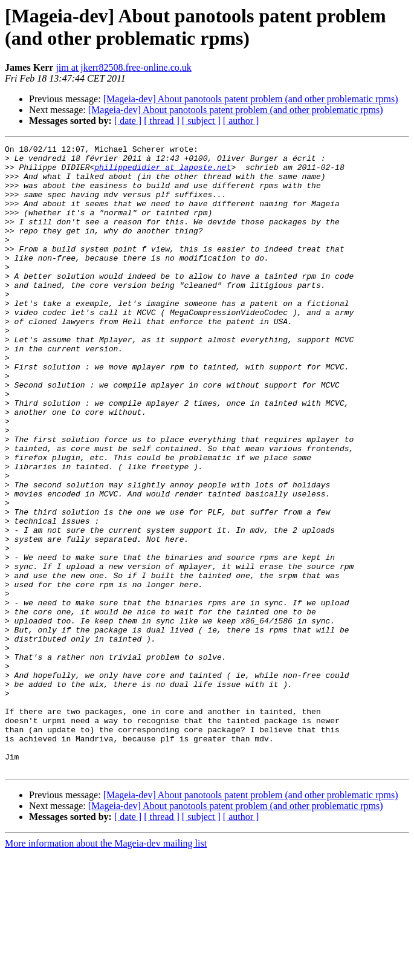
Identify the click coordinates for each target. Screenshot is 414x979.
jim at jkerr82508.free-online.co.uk (123, 67)
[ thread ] (162, 120)
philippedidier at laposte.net (162, 172)
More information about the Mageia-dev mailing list (106, 968)
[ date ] (127, 120)
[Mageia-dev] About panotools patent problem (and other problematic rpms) (250, 99)
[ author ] (241, 120)
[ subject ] (201, 120)
